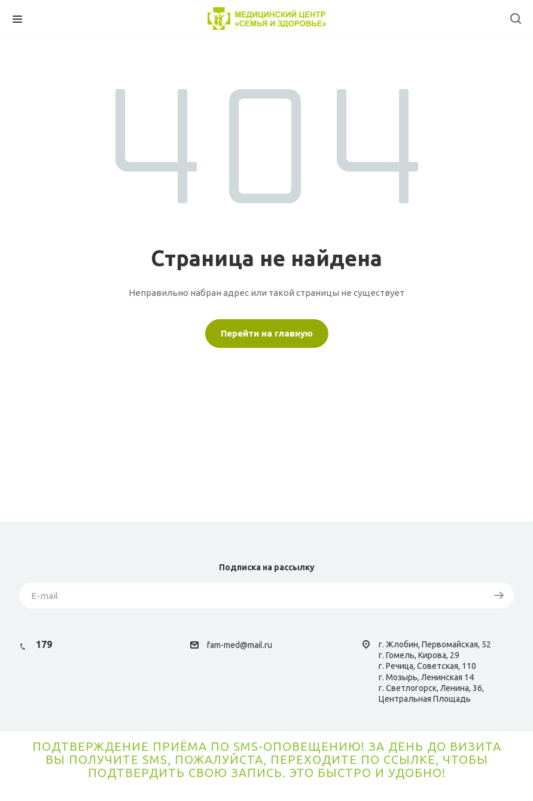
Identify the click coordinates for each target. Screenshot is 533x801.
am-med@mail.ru (241, 645)
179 (44, 644)
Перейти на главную (267, 333)
